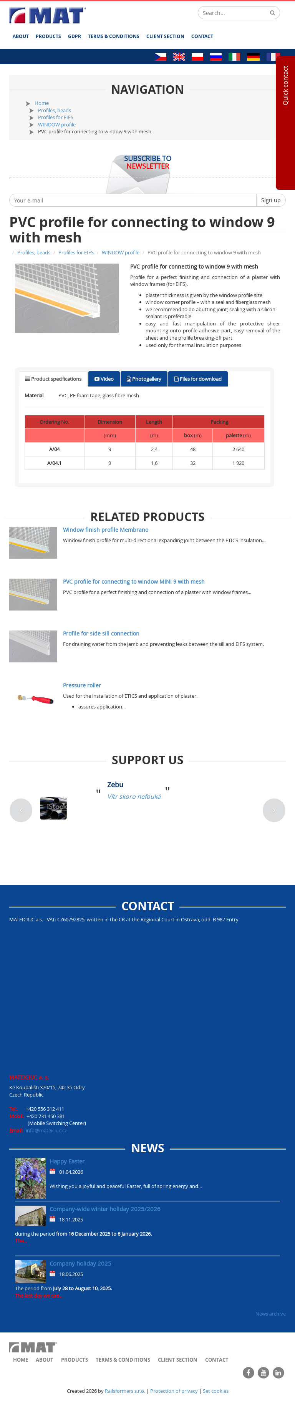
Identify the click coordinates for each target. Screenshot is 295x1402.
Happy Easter (67, 1161)
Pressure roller (82, 685)
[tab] (53, 379)
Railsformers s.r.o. (125, 1390)
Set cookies (216, 1390)
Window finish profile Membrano (105, 529)
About (21, 36)
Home (42, 103)
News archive (270, 1313)
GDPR (74, 36)
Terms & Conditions (113, 36)
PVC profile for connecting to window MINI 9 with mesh (134, 581)
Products (48, 36)
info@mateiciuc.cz (46, 1130)
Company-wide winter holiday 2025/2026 (105, 1209)
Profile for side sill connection (101, 633)
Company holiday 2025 (80, 1263)
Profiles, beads (54, 110)
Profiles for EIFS (55, 117)
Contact (202, 36)
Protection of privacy (174, 1390)
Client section (165, 36)
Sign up (271, 200)
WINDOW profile (57, 124)
